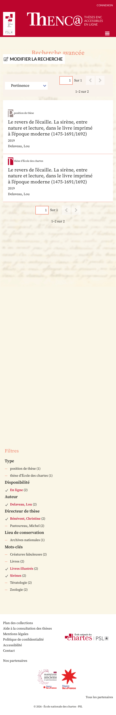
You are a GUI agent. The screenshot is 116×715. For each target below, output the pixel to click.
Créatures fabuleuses (26, 554)
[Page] (66, 80)
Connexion (105, 5)
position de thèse (23, 468)
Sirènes (15, 575)
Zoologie (16, 589)
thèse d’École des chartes (29, 475)
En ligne (16, 490)
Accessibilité (12, 645)
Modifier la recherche (36, 59)
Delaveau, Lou (21, 504)
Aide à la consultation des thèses (27, 628)
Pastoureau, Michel (25, 526)
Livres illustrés (21, 568)
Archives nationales (25, 540)
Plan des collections (18, 623)
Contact (9, 651)
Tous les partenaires (99, 697)
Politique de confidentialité (23, 639)
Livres (14, 561)
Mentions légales (15, 634)
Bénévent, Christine (25, 518)
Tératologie (18, 582)
